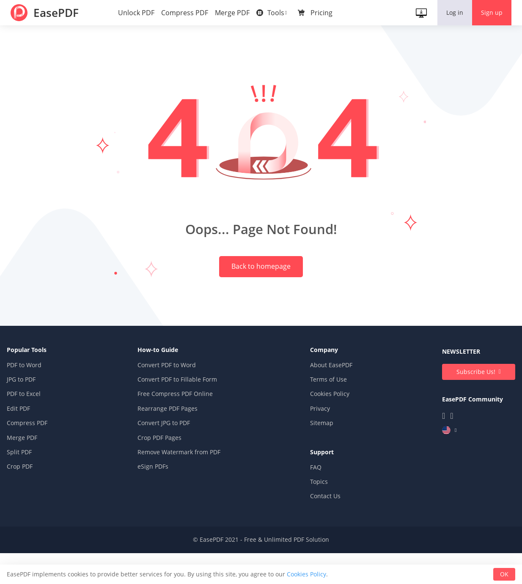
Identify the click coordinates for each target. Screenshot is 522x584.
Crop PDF (20, 502)
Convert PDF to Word (166, 400)
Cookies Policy (329, 429)
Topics (318, 517)
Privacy (320, 444)
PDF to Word (24, 400)
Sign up (489, 12)
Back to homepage (261, 286)
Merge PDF (234, 12)
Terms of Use (328, 415)
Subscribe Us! (475, 407)
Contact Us (325, 531)
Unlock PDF (138, 12)
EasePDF (60, 13)
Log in (452, 12)
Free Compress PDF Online (175, 429)
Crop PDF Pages (159, 473)
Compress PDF (186, 12)
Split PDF (19, 487)
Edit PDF (18, 444)
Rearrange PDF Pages (167, 444)
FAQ (315, 502)
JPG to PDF (21, 415)
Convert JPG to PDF (163, 458)
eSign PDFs (152, 502)
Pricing (324, 12)
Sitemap (321, 458)
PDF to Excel (24, 429)
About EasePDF (331, 400)
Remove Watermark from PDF (178, 487)
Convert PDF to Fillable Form (177, 415)
